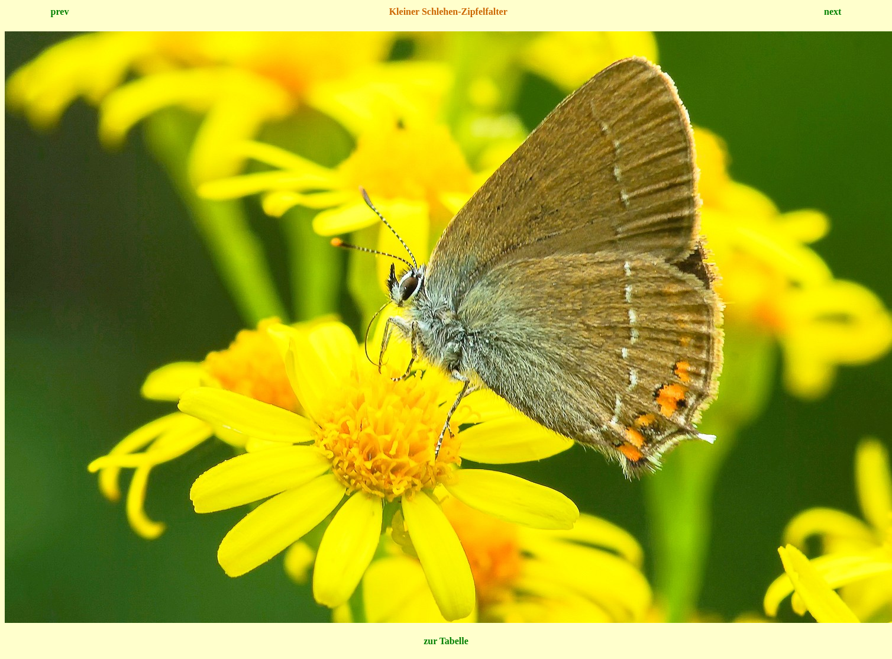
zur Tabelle (446, 641)
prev (60, 12)
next (832, 12)
